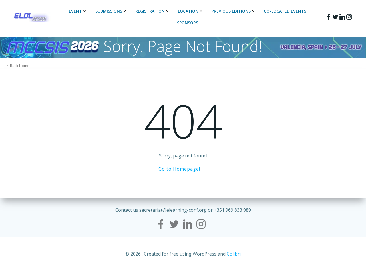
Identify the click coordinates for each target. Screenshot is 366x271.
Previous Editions (234, 11)
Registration (152, 11)
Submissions (111, 11)
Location (191, 11)
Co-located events (285, 11)
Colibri (234, 254)
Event (78, 11)
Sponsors (187, 22)
